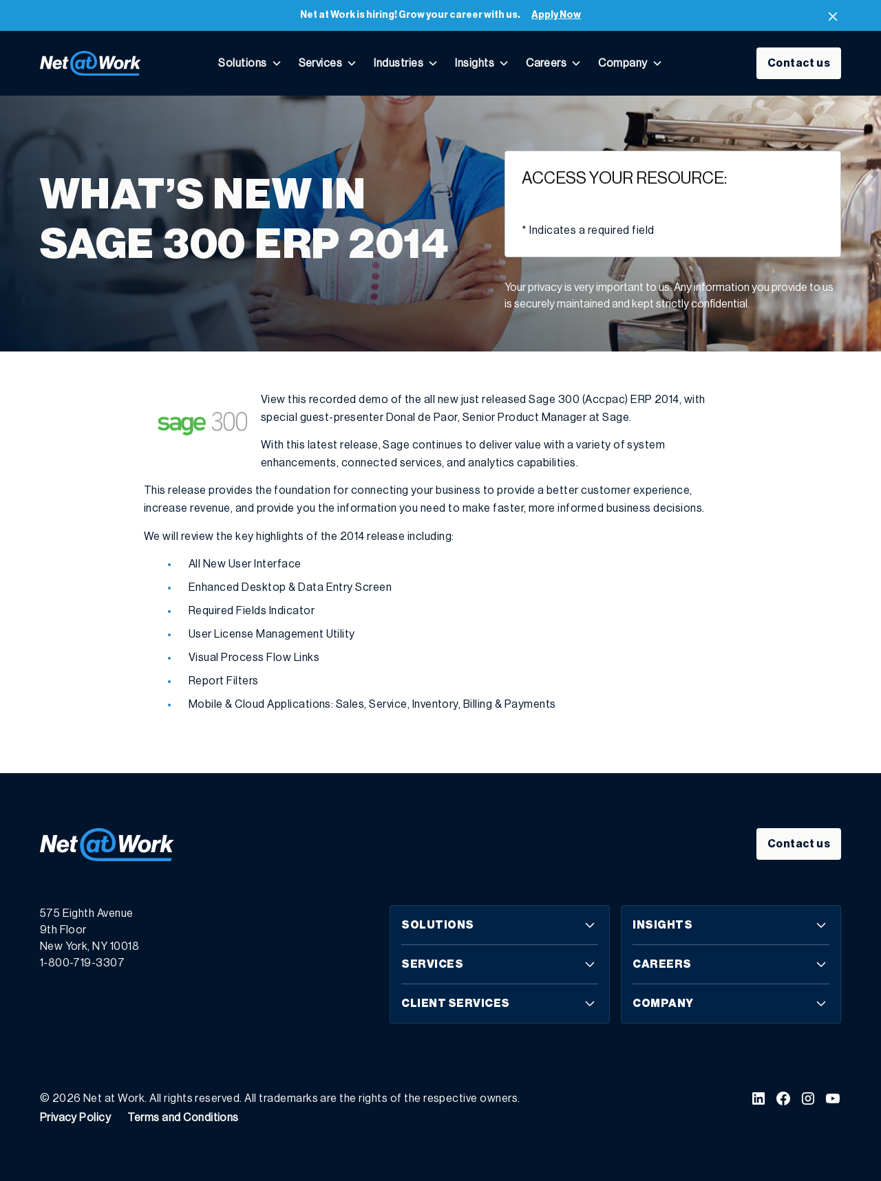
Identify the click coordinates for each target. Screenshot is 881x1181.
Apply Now (556, 15)
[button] (250, 63)
